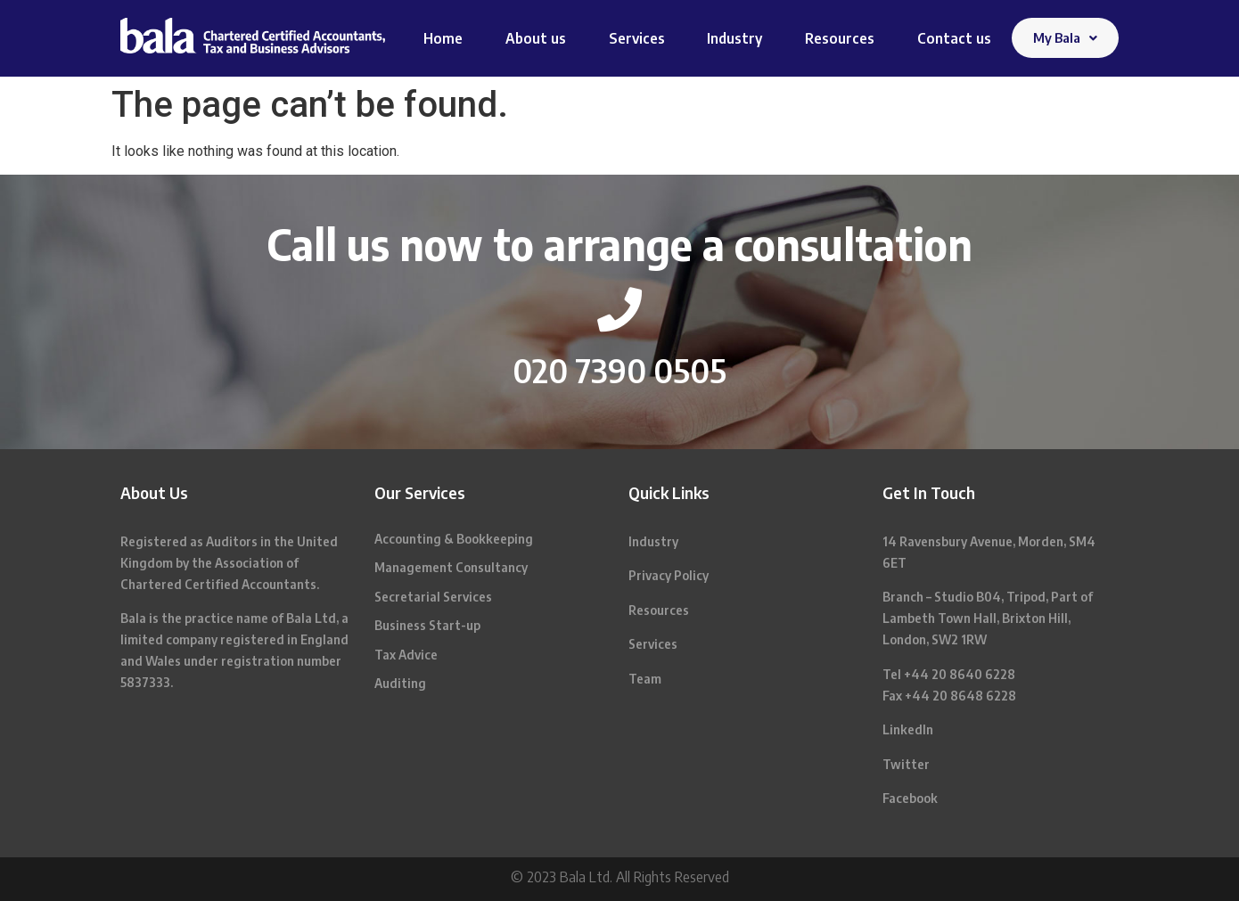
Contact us (954, 38)
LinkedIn (907, 729)
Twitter (906, 764)
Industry (734, 38)
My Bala (1065, 37)
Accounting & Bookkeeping (453, 538)
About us (535, 38)
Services (637, 38)
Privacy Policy (668, 575)
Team (644, 678)
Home (443, 38)
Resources (839, 38)
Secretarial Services (433, 596)
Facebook (910, 798)
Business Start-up (427, 625)
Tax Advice (406, 654)
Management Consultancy (451, 567)
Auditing (400, 683)
